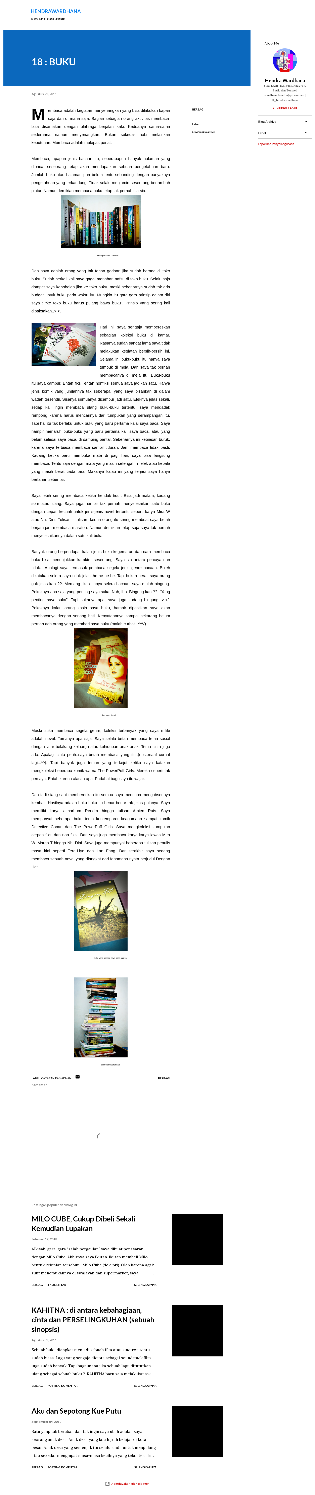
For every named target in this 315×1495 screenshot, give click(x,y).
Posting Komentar (62, 1385)
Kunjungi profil (285, 108)
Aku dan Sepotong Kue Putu (76, 1410)
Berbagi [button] (198, 109)
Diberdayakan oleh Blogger (127, 1484)
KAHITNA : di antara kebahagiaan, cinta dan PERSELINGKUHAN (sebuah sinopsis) (93, 1319)
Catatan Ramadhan (203, 132)
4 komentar (56, 1284)
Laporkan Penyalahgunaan (276, 144)
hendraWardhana (56, 11)
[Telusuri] (216, 11)
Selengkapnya (145, 1284)
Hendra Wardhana (285, 80)
